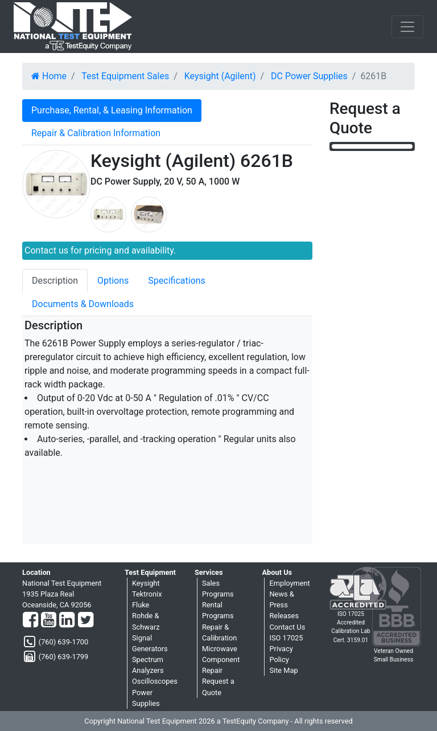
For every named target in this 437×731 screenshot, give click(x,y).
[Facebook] (30, 620)
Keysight (146, 583)
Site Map (283, 670)
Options (113, 280)
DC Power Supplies (309, 76)
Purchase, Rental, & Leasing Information (111, 110)
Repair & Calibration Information (95, 133)
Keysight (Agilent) (220, 76)
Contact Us (287, 627)
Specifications (176, 280)
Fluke (140, 605)
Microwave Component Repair (221, 659)
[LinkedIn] (67, 620)
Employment (289, 583)
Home (49, 76)
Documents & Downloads (83, 304)
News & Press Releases (284, 605)
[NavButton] (407, 26)
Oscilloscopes (155, 681)
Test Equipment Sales (125, 76)
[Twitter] (85, 620)
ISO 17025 (286, 638)
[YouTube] (48, 620)
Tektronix (147, 594)
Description (55, 280)
